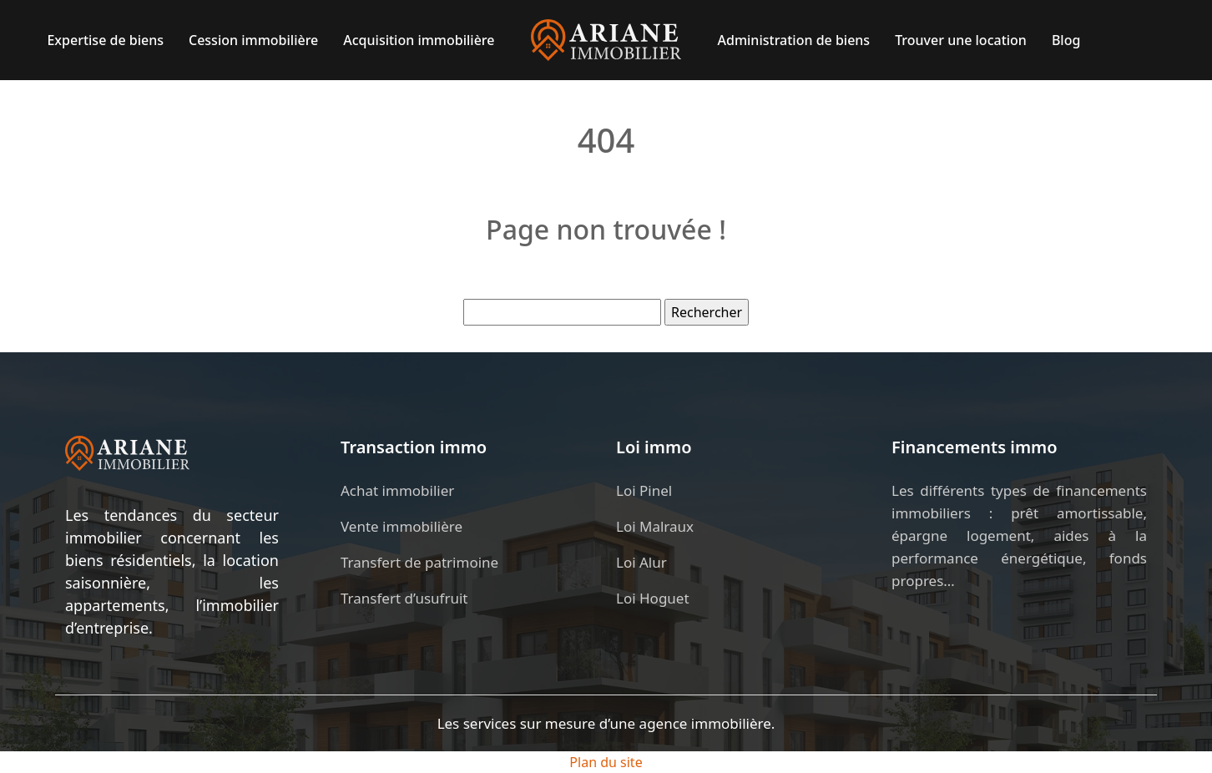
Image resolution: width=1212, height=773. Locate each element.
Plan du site (605, 762)
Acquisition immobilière (418, 40)
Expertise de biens (105, 40)
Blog (1066, 40)
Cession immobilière (253, 40)
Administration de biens (794, 40)
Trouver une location (961, 40)
